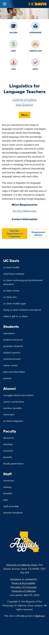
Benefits (7, 457)
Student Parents (11, 352)
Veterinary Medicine (13, 274)
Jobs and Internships (14, 372)
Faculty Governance (13, 463)
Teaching (8, 444)
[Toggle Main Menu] (4, 4)
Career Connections (13, 401)
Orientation (9, 333)
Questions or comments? (23, 579)
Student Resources (13, 339)
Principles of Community (23, 587)
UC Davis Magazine (13, 421)
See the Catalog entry (24, 211)
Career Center (10, 365)
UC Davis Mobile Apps (14, 303)
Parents (7, 378)
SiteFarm (40, 616)
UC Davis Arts (10, 297)
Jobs (5, 500)
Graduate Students (13, 346)
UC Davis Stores (11, 290)
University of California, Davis (21, 565)
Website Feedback (13, 512)
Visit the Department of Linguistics (14, 233)
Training (7, 487)
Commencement (12, 359)
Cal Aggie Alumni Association (18, 395)
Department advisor (38, 233)
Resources (8, 438)
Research (8, 450)
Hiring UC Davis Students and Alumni (22, 310)
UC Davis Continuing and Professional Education (22, 282)
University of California (23, 591)
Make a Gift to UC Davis (15, 316)
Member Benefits (12, 408)
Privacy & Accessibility (23, 583)
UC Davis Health (11, 267)
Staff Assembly (11, 506)
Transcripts (9, 414)
